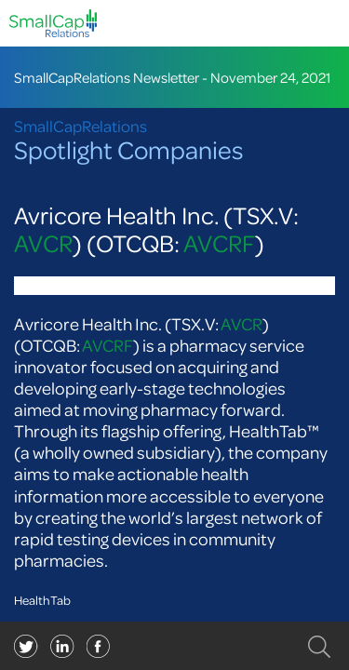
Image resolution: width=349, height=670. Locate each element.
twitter (26, 647)
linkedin (99, 647)
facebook (62, 647)
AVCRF (219, 243)
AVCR (43, 243)
